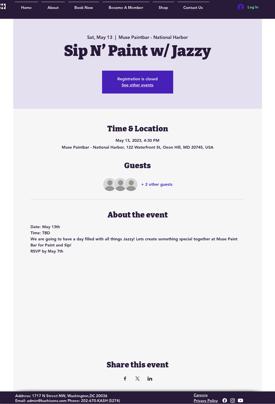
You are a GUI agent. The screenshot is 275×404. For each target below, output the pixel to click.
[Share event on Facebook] (125, 379)
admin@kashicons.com (47, 400)
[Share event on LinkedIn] (150, 379)
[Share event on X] (137, 379)
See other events (137, 85)
